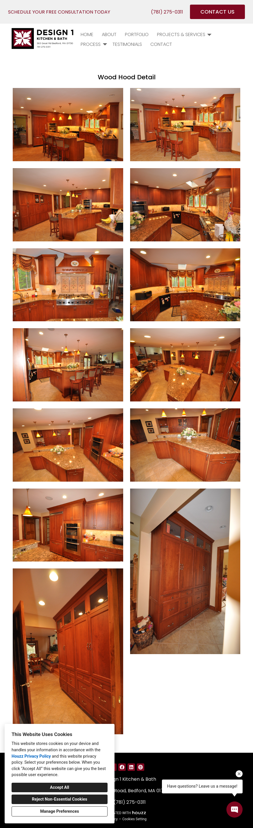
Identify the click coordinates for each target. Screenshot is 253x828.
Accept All (59, 787)
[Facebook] (122, 767)
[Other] (140, 767)
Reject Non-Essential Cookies (59, 799)
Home (87, 34)
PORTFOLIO (137, 34)
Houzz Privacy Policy (31, 756)
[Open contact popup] (234, 809)
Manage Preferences (59, 811)
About (109, 34)
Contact (161, 44)
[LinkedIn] (131, 767)
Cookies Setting (134, 819)
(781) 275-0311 (167, 12)
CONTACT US (217, 11)
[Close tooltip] (239, 773)
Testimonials (127, 44)
